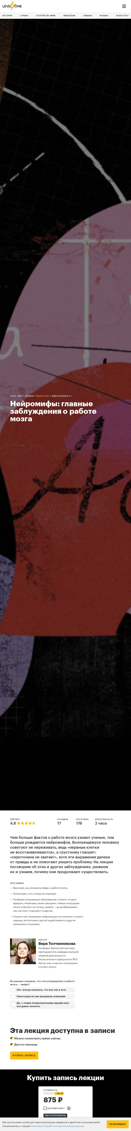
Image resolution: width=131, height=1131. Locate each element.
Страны (24, 16)
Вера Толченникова (56, 944)
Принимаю (117, 1124)
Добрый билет (56, 1108)
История (7, 16)
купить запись (24, 1055)
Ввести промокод (55, 1115)
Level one (16, 396)
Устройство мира (46, 16)
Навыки (87, 16)
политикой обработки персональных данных (57, 1126)
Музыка (104, 16)
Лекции (29, 396)
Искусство (122, 16)
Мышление (69, 16)
